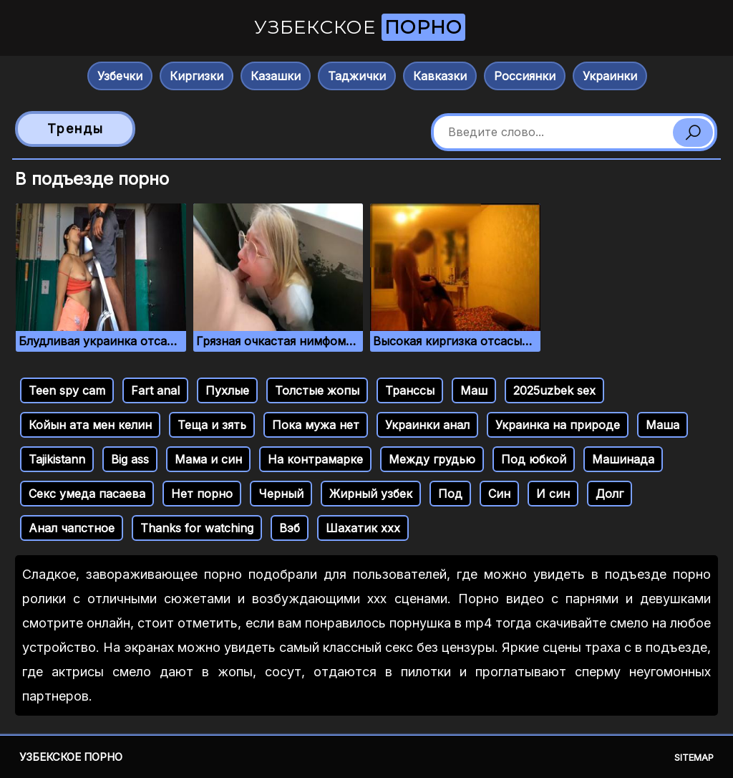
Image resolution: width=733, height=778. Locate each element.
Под (450, 493)
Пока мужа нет (315, 425)
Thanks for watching (196, 528)
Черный (281, 493)
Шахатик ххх (363, 528)
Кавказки (440, 76)
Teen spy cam (67, 390)
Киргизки (196, 76)
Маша (662, 425)
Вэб (289, 528)
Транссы (410, 390)
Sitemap (694, 757)
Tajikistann (57, 459)
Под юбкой (533, 459)
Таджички (357, 76)
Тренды (75, 128)
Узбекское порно (70, 757)
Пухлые (227, 390)
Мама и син (208, 459)
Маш (473, 390)
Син (499, 493)
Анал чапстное (72, 528)
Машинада (623, 459)
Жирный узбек (370, 493)
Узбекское (359, 27)
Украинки (610, 76)
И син (553, 493)
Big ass (130, 459)
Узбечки (119, 76)
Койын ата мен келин (90, 425)
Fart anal (155, 390)
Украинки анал (427, 425)
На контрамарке (315, 459)
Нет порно (202, 493)
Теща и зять (212, 425)
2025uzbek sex (554, 390)
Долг (609, 493)
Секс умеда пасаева (87, 493)
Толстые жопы (317, 390)
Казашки (276, 76)
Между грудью (432, 459)
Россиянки (524, 76)
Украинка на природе (557, 425)
